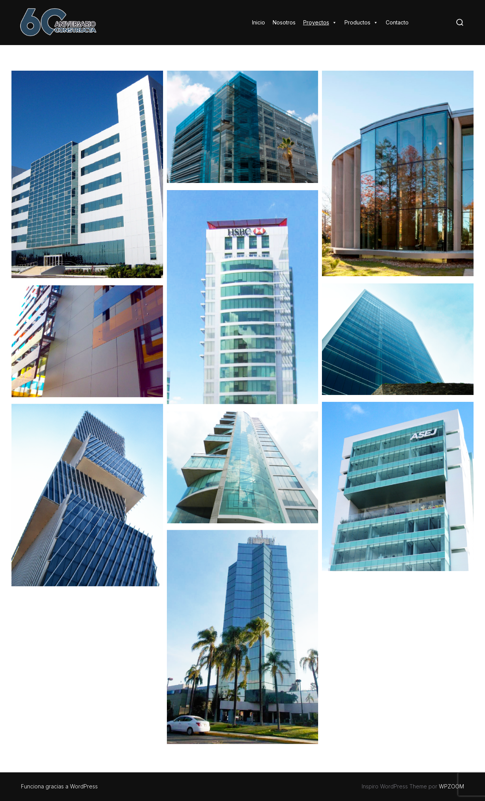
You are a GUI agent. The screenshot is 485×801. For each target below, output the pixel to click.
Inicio (258, 22)
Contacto (397, 22)
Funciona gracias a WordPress (59, 786)
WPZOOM (451, 786)
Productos (361, 22)
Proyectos (320, 22)
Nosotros (284, 22)
